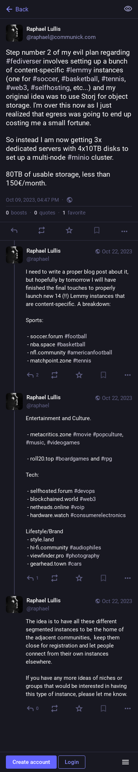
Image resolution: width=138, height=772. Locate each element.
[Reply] (14, 230)
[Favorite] (69, 230)
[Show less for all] (128, 9)
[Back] (59, 9)
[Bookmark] (96, 230)
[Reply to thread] (33, 375)
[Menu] (125, 762)
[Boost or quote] (41, 230)
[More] (124, 231)
